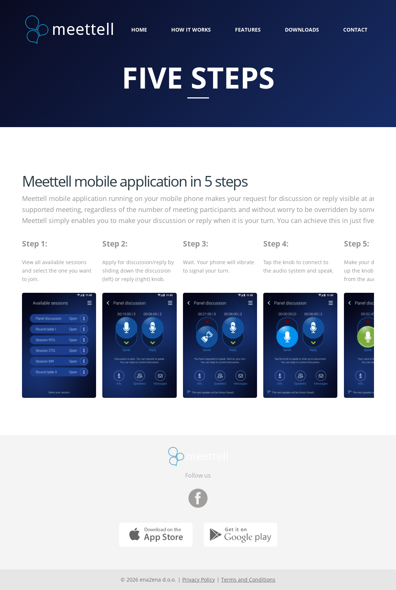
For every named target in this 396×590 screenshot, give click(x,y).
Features (248, 29)
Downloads (302, 29)
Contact (355, 29)
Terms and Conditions (248, 579)
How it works (191, 29)
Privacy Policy (198, 579)
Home (139, 29)
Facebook (198, 498)
